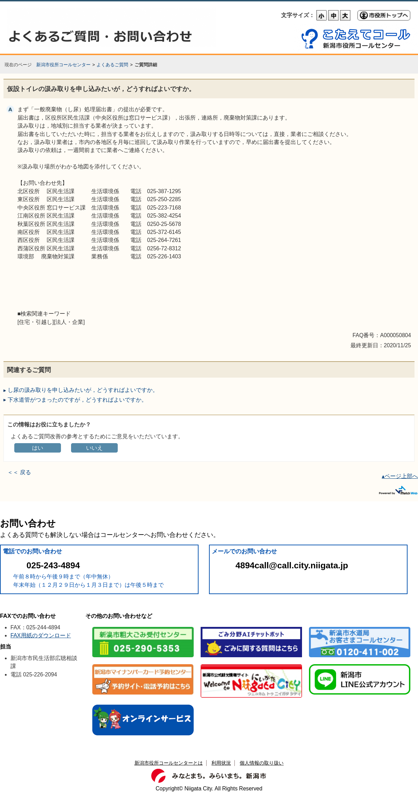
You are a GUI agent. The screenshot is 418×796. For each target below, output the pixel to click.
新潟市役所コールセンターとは (168, 763)
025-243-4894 (53, 565)
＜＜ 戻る (19, 472)
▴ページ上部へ (400, 476)
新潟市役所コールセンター (63, 64)
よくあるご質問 (112, 64)
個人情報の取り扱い (262, 763)
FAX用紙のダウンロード (40, 635)
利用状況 (221, 763)
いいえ (94, 448)
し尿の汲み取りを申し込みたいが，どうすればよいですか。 (83, 390)
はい (37, 448)
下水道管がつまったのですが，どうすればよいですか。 (77, 400)
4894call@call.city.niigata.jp (291, 565)
